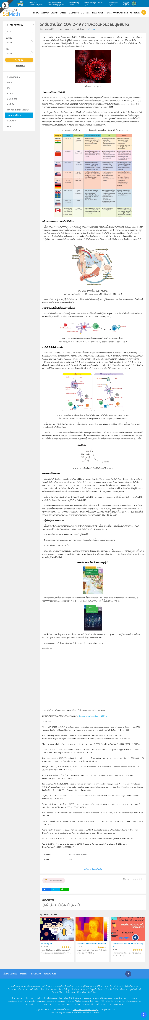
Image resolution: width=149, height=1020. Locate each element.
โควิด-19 (65, 905)
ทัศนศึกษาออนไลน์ (120, 12)
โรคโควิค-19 (55, 905)
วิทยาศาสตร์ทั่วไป (14, 115)
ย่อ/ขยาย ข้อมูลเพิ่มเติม (93, 869)
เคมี (8, 87)
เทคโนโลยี (11, 104)
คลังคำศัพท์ (135, 12)
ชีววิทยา (10, 93)
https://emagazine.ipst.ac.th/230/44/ (92, 715)
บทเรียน (63, 12)
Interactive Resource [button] (101, 12)
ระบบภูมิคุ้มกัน (47, 943)
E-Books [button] (85, 12)
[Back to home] (11, 12)
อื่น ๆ (9, 126)
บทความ (54, 12)
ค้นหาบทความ (16, 25)
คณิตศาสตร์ (12, 98)
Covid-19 (75, 905)
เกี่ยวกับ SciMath (10, 973)
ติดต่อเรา (23, 973)
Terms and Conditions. (82, 1009)
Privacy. (94, 1009)
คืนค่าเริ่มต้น (19, 65)
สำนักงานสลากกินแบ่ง (134, 3)
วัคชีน (46, 905)
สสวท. (127, 3)
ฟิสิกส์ (9, 82)
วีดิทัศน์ (36, 12)
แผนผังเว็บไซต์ (35, 973)
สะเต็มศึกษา (11, 120)
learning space (20, 3)
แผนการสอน (74, 12)
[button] (143, 12)
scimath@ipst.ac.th (62, 1012)
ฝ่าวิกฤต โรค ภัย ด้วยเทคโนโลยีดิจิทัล (92, 943)
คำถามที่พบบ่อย (50, 973)
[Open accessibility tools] (144, 1015)
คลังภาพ (45, 12)
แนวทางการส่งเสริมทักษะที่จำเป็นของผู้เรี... (128, 945)
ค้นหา (19, 60)
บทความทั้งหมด (13, 76)
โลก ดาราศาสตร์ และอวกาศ (18, 109)
